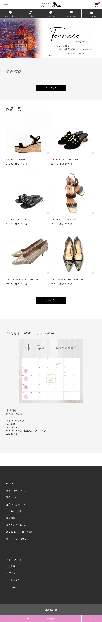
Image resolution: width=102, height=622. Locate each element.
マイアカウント (14, 559)
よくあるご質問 (14, 511)
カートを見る (13, 580)
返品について (13, 497)
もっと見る (51, 88)
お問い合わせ (13, 587)
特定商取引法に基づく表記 (19, 532)
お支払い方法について (17, 504)
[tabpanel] (51, 38)
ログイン (10, 573)
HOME (9, 483)
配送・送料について (16, 490)
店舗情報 (10, 518)
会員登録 (10, 566)
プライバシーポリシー (17, 539)
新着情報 (14, 71)
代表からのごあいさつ (17, 525)
